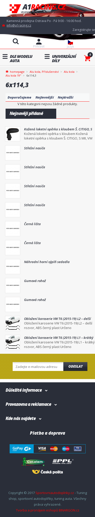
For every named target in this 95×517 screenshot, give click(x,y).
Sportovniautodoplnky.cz (54, 492)
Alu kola (69, 72)
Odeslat (75, 366)
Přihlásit (39, 46)
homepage (17, 71)
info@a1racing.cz (19, 25)
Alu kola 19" (13, 75)
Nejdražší (65, 97)
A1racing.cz (48, 8)
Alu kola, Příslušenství (44, 72)
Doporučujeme (19, 97)
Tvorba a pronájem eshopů (37, 510)
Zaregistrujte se (83, 30)
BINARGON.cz (69, 510)
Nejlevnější (44, 97)
